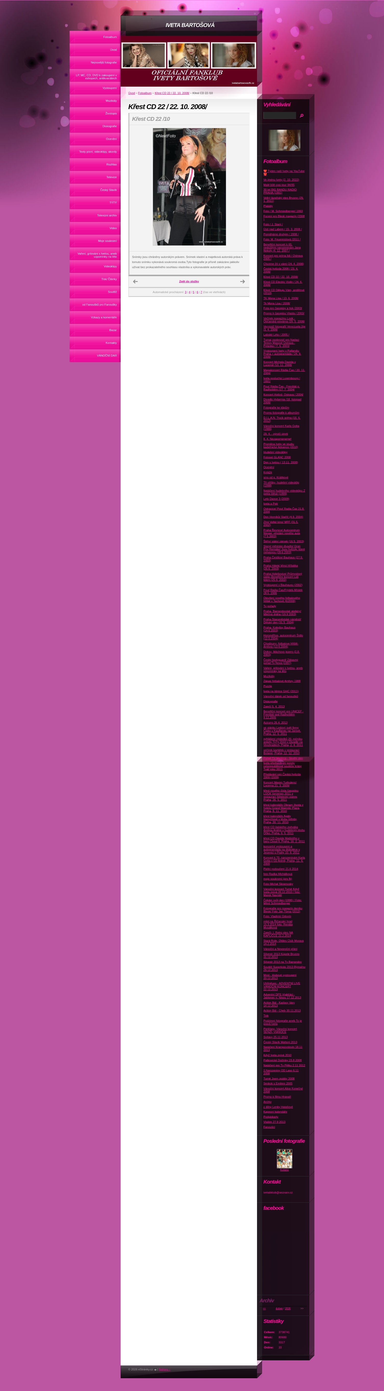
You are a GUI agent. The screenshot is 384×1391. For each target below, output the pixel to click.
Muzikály (111, 100)
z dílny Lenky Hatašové (278, 1106)
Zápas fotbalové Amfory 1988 (282, 681)
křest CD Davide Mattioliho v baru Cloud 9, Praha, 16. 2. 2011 (284, 840)
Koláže (267, 472)
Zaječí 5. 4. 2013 (274, 706)
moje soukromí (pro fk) (277, 878)
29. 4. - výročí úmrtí (275, 433)
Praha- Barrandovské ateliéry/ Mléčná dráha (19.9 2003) (282, 613)
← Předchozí (135, 281)
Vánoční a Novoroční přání (280, 948)
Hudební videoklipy (275, 452)
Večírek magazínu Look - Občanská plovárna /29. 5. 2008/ (284, 320)
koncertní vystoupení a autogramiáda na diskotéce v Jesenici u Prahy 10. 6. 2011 (281, 849)
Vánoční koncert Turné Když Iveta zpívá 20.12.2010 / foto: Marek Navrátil (281, 892)
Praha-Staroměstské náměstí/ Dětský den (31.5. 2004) (282, 621)
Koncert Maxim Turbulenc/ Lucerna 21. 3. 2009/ (280, 784)
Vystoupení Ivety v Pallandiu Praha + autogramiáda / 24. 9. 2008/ (282, 353)
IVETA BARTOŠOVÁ (190, 25)
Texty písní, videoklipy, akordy (98, 151)
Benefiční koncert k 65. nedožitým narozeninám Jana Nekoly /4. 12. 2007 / (282, 247)
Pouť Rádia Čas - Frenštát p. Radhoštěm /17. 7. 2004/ (281, 388)
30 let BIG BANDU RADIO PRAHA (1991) (280, 191)
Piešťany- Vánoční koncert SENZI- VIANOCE (280, 1030)
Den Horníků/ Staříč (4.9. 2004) (283, 516)
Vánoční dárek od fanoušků (280, 696)
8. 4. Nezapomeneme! (277, 438)
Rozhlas (112, 164)
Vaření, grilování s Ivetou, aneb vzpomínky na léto (97, 255)
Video (113, 228)
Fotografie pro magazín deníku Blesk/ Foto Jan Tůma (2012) (282, 910)
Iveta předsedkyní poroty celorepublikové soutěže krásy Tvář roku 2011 (282, 766)
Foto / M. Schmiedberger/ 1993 (283, 211)
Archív (267, 1101)
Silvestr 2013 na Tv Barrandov (282, 961)
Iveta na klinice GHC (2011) (280, 691)
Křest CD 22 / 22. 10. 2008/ (172, 93)
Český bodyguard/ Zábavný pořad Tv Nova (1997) (280, 661)
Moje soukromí (107, 240)
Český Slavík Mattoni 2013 (280, 1042)
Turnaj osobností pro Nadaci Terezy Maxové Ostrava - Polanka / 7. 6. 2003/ (281, 342)
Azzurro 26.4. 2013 (275, 722)
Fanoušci (269, 1126)
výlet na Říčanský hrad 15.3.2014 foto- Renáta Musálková (277, 924)
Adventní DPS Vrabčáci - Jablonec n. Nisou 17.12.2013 (282, 996)
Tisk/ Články (109, 279)
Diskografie (110, 126)
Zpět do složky (189, 281)
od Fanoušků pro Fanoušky (99, 304)
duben (279, 1308)
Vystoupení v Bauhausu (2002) (282, 584)
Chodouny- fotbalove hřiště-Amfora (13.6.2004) (280, 645)
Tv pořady (269, 606)
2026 (287, 1308)
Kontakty (111, 342)
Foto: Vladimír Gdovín (277, 916)
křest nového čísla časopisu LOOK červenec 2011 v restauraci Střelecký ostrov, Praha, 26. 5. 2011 (280, 795)
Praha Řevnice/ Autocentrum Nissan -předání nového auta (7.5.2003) (281, 533)
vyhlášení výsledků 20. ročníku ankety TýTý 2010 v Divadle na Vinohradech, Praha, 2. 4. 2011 (283, 741)
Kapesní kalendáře (275, 1111)
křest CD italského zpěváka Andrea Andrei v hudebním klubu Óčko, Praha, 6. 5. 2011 (284, 830)
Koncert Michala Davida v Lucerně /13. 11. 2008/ (279, 363)
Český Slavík (108, 189)
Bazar (113, 330)
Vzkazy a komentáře (104, 317)
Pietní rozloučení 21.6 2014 (280, 868)
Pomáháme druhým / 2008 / (281, 234)
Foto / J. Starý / (273, 224)
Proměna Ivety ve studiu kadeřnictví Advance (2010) (280, 445)
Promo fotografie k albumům (281, 412)
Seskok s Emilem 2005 (277, 1083)
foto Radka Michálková (277, 873)
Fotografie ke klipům (276, 407)
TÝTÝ (113, 202)
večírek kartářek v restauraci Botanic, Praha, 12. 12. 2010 (281, 752)
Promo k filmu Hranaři (277, 1096)
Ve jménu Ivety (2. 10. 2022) (281, 179)
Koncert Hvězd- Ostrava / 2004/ (283, 394)
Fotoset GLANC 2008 (277, 457)
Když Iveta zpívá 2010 (277, 1055)
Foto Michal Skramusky (278, 883)
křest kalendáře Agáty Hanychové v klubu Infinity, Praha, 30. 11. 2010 (280, 819)
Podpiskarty (270, 1116)
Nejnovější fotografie (104, 62)
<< (264, 1308)
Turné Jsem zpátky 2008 (279, 1078)
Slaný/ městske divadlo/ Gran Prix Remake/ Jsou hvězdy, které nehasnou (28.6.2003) (284, 549)
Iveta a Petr (270, 503)
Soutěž (112, 291)
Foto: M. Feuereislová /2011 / (282, 239)
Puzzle (267, 686)
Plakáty (268, 205)
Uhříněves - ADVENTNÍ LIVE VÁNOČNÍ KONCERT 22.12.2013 (281, 986)
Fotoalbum (110, 36)
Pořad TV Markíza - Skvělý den (283, 758)
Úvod (113, 49)
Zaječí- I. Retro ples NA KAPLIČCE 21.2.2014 (278, 934)
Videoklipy (110, 266)
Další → (242, 281)
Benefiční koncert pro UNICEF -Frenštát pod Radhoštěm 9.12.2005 (283, 714)
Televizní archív (107, 215)
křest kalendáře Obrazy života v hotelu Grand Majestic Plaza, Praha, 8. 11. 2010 (283, 807)
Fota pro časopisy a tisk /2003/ (282, 308)
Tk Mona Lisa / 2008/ (276, 303)
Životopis (111, 113)
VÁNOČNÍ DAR (107, 355)
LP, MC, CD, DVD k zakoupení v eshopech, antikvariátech (96, 77)
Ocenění (111, 138)
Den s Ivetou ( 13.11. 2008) (280, 462)
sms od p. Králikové (275, 477)
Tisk (265, 1015)
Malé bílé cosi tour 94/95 (279, 184)
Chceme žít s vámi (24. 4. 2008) (283, 263)
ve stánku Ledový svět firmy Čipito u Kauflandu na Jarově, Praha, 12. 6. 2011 (282, 730)
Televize (112, 177)
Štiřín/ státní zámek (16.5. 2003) (283, 541)
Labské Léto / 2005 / (276, 334)
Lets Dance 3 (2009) (276, 498)
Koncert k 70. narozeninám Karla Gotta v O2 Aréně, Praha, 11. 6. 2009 (284, 860)
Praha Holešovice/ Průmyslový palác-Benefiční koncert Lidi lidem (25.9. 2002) (282, 576)
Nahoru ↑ (164, 1369)
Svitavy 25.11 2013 (275, 1037)
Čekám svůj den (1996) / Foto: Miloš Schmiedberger (282, 902)
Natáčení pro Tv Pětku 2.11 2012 (284, 1065)
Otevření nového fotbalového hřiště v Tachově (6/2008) (281, 599)
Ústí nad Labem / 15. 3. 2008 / (282, 229)
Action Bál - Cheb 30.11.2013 (282, 1010)
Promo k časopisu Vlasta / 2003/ (283, 313)
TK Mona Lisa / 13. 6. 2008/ (280, 298)
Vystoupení (110, 87)
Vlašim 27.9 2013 (274, 1121)
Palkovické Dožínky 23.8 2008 (282, 1060)
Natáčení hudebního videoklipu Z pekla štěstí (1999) (284, 492)
